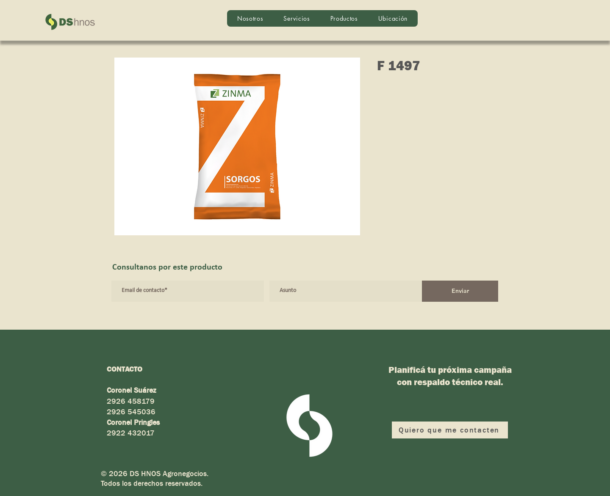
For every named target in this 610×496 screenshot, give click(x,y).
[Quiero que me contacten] (450, 430)
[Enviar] (460, 291)
